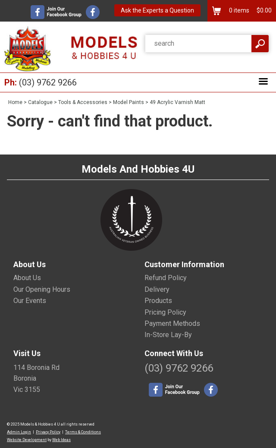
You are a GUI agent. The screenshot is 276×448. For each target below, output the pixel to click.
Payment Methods (172, 323)
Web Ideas (61, 440)
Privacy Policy (48, 432)
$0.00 (263, 10)
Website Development (27, 440)
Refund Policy (165, 278)
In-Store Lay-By (168, 335)
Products (158, 301)
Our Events (29, 301)
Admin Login (19, 432)
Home (15, 102)
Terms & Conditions (83, 432)
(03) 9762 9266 (48, 82)
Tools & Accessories (82, 102)
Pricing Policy (165, 312)
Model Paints (128, 102)
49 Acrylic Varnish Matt (177, 102)
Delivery (156, 289)
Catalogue (40, 102)
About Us (27, 278)
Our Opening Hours (41, 289)
